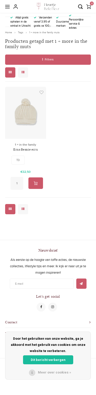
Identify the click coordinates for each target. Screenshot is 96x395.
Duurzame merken (62, 22)
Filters (48, 59)
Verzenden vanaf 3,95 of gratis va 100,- (43, 21)
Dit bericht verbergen (48, 359)
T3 (17, 160)
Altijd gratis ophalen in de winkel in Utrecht (20, 21)
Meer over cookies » (54, 372)
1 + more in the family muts (44, 32)
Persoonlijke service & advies (76, 21)
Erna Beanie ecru (25, 149)
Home (8, 32)
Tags (20, 32)
